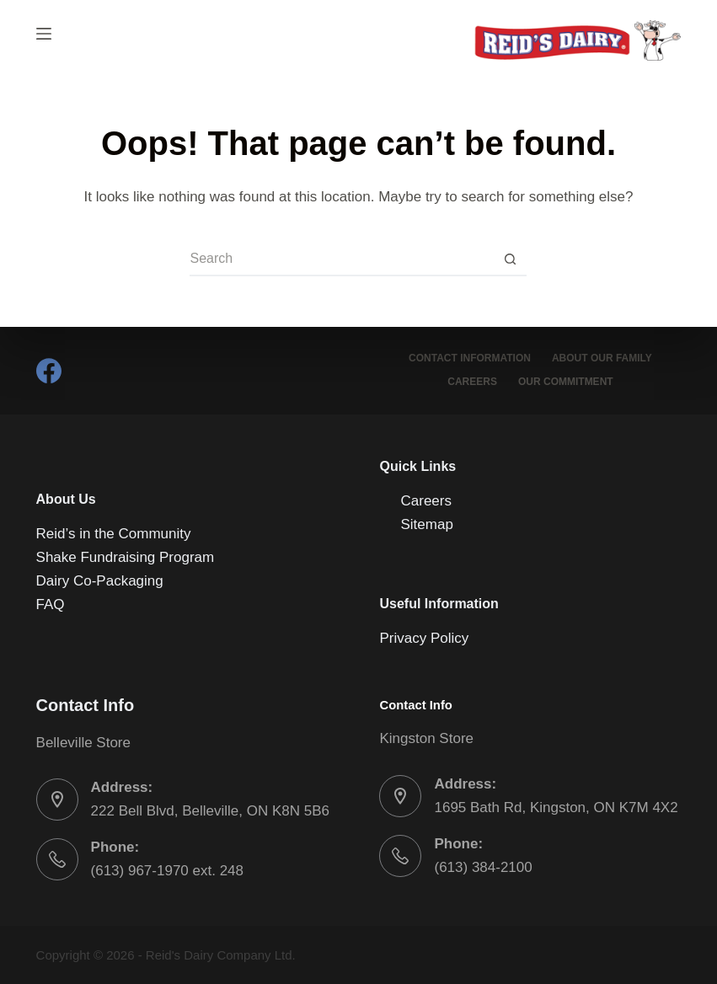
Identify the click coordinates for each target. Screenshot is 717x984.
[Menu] (43, 33)
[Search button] (510, 259)
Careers (472, 382)
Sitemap (426, 524)
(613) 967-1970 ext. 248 (167, 871)
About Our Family (602, 358)
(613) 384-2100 (483, 867)
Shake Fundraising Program (125, 557)
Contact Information (470, 358)
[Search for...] (341, 259)
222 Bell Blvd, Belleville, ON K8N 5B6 (210, 811)
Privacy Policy (423, 638)
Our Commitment (565, 382)
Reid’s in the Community (113, 534)
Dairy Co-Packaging (99, 581)
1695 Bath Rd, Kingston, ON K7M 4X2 (555, 808)
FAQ (50, 604)
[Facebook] (49, 370)
